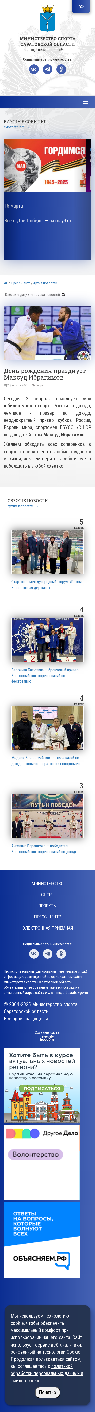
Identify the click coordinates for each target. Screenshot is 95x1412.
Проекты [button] (47, 906)
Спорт (39, 385)
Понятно (47, 1392)
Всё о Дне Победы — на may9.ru (42, 221)
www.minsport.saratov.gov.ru (66, 992)
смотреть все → (17, 127)
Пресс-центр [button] (47, 917)
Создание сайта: (47, 1032)
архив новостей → (23, 506)
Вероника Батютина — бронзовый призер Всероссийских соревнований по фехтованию (45, 676)
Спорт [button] (47, 895)
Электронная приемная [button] (47, 928)
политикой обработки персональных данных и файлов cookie (47, 1373)
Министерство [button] (47, 883)
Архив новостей (45, 283)
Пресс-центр (20, 283)
